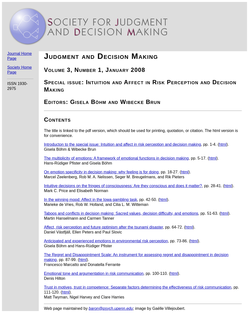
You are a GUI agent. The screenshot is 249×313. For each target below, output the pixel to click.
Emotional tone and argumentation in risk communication (94, 273)
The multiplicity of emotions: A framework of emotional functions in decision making (116, 158)
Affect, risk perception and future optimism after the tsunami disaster (103, 227)
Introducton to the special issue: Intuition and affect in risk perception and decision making (122, 144)
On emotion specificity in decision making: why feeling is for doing (101, 172)
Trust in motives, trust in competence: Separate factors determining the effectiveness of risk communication (137, 287)
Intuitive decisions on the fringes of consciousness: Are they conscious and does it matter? (123, 186)
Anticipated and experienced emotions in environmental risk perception (106, 241)
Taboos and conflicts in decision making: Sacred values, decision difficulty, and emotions (121, 213)
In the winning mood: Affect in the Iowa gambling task (90, 200)
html (222, 144)
